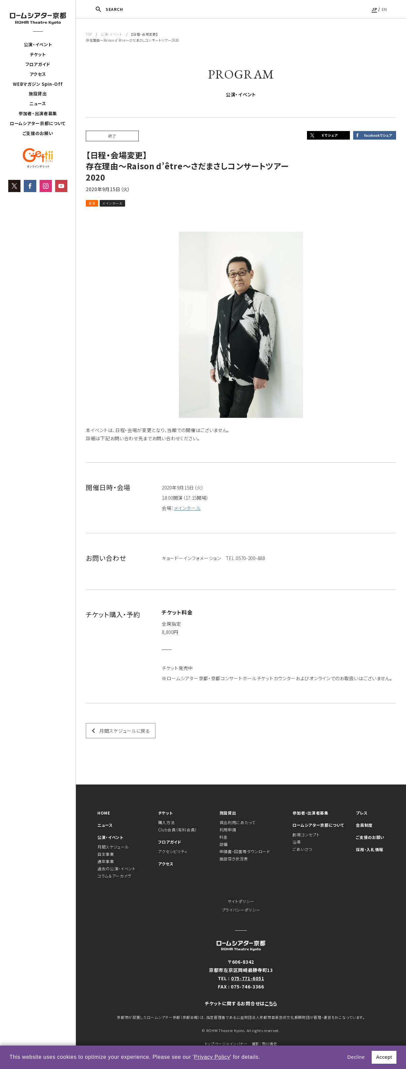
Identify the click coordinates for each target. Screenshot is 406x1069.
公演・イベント (38, 44)
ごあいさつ (302, 849)
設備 (224, 844)
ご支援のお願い (37, 133)
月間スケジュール (113, 847)
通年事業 (105, 861)
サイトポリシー (241, 901)
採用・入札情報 (369, 849)
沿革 (296, 842)
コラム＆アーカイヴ (114, 876)
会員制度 (364, 825)
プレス (361, 813)
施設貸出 (38, 93)
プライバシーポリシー (241, 910)
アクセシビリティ (173, 851)
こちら (271, 1003)
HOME (103, 813)
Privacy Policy (212, 1057)
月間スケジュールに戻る (124, 730)
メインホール (187, 508)
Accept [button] (384, 1057)
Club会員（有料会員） (177, 829)
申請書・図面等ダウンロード (245, 851)
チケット (38, 54)
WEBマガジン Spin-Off (37, 84)
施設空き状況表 (234, 858)
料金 (224, 837)
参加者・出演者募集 (37, 113)
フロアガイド (37, 64)
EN (384, 9)
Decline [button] (356, 1057)
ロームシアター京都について (38, 123)
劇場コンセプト (306, 834)
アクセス (38, 74)
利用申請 (228, 829)
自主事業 (105, 854)
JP (374, 9)
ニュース (37, 103)
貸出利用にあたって (237, 822)
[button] (263, 1058)
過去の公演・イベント (116, 868)
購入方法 (166, 822)
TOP (89, 34)
